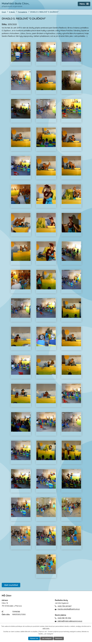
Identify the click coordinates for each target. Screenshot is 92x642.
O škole (12, 12)
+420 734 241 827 (64, 606)
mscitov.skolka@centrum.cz (68, 609)
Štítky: (4, 24)
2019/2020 (12, 24)
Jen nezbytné (47, 638)
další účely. (46, 628)
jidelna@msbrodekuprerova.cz (69, 621)
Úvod (4, 12)
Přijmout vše (34, 638)
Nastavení (58, 638)
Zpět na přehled (11, 585)
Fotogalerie (22, 12)
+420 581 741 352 (64, 618)
